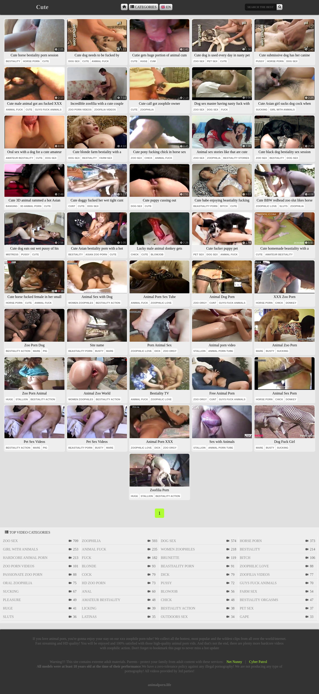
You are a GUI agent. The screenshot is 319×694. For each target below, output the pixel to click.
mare (36, 351)
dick (157, 351)
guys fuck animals (48, 109)
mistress (12, 254)
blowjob (157, 254)
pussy (260, 61)
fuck (224, 109)
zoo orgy (200, 303)
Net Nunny (234, 662)
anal (87, 591)
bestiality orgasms (259, 600)
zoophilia (147, 109)
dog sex (74, 61)
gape (244, 617)
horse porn (31, 61)
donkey (291, 303)
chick (148, 158)
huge (143, 61)
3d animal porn (30, 206)
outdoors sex (174, 617)
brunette (170, 558)
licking (89, 608)
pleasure (12, 600)
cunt (71, 206)
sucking (261, 109)
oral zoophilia (17, 583)
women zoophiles (80, 303)
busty (99, 351)
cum (153, 61)
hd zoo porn (94, 583)
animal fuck (100, 61)
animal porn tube (220, 351)
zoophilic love (266, 206)
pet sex (212, 61)
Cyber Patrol (258, 662)
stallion (199, 351)
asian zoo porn (96, 254)
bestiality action (108, 303)
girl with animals (282, 109)
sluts (284, 206)
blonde (89, 566)
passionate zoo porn (22, 574)
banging (12, 206)
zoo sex (198, 61)
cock (87, 574)
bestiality (13, 61)
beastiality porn (205, 206)
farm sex (105, 158)
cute (45, 61)
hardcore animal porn (25, 558)
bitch (224, 206)
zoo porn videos (79, 109)
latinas (89, 617)
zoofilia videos (105, 109)
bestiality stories (236, 158)
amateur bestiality (19, 158)
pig (45, 351)
